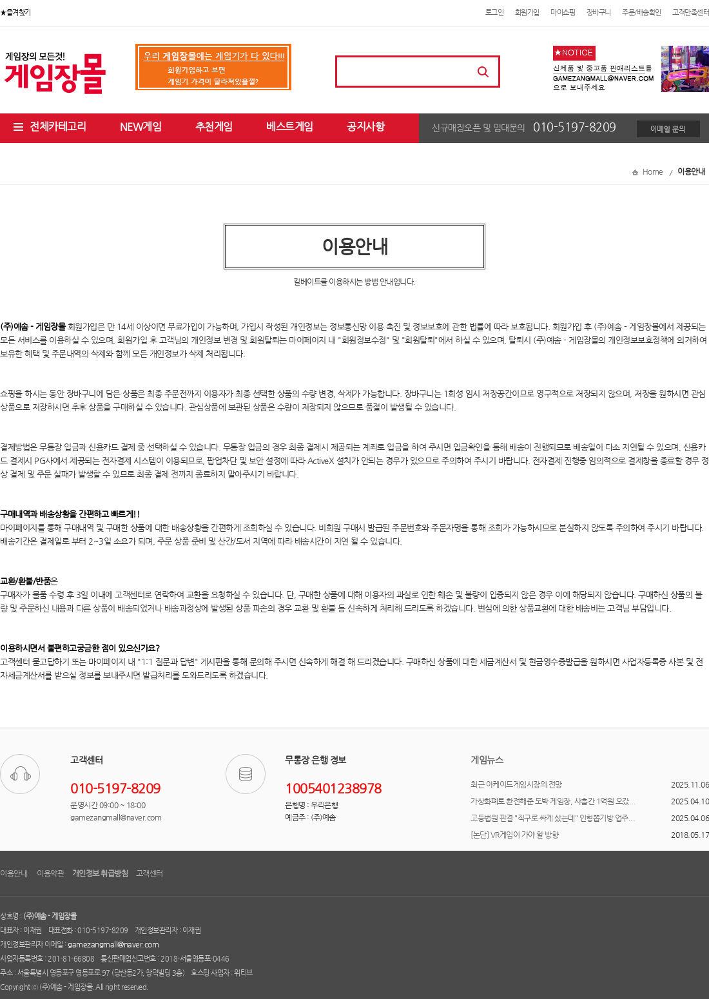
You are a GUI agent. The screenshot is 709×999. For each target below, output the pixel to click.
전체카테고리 (49, 127)
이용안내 (14, 873)
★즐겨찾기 (15, 12)
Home (653, 171)
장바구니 (599, 12)
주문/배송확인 (641, 12)
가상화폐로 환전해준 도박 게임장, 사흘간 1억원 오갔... (553, 801)
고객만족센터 (690, 12)
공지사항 (365, 127)
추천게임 (214, 127)
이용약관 (50, 873)
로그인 (494, 12)
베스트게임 (289, 127)
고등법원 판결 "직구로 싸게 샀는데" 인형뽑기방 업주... (553, 817)
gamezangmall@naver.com (113, 944)
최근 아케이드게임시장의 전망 (516, 784)
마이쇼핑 (562, 12)
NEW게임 (141, 127)
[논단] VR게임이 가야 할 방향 (514, 834)
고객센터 (149, 873)
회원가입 (527, 12)
